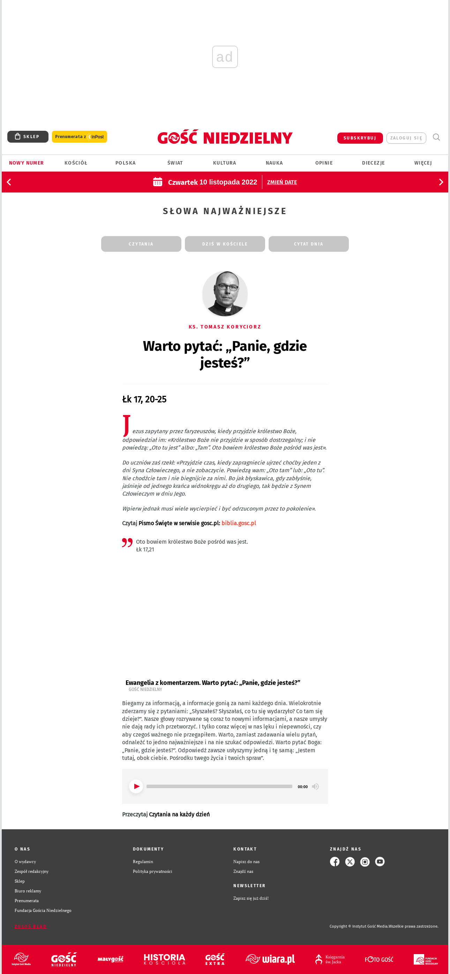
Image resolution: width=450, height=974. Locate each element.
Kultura (225, 163)
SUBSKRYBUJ (360, 138)
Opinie (324, 163)
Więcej (423, 163)
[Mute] (315, 786)
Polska (125, 163)
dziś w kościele (225, 244)
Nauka (274, 163)
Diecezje (373, 163)
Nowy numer (26, 163)
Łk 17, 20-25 (144, 399)
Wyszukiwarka (436, 137)
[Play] (136, 786)
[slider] (219, 786)
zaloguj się (406, 138)
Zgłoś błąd (31, 926)
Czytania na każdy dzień (179, 814)
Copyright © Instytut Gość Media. (359, 926)
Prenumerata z (79, 137)
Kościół (76, 163)
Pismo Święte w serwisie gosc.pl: (197, 523)
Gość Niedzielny (145, 689)
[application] (225, 786)
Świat (175, 163)
